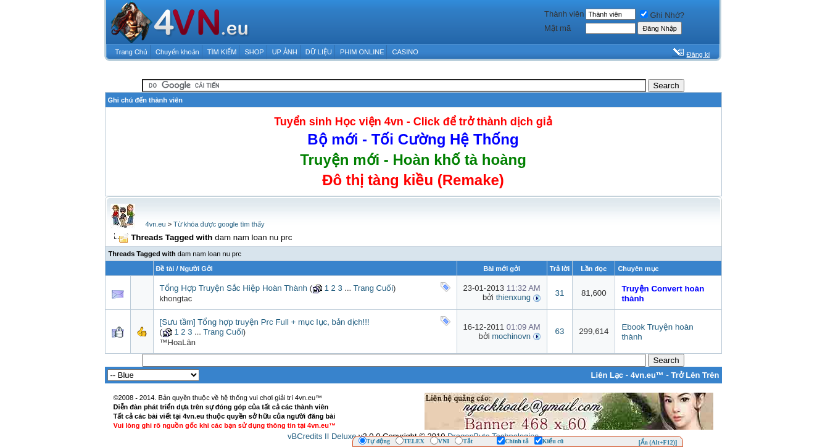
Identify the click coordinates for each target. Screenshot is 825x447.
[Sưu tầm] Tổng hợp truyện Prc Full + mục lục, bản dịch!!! (265, 322)
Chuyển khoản (177, 52)
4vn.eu (156, 224)
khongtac (176, 298)
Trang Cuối (373, 288)
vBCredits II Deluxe (322, 436)
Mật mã (557, 28)
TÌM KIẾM (222, 52)
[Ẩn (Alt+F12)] (658, 442)
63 (560, 331)
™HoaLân (178, 342)
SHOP (253, 52)
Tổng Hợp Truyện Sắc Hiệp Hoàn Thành (234, 288)
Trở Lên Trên (695, 375)
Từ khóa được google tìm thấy (218, 224)
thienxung (513, 297)
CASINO (405, 52)
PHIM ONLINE (362, 52)
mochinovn (511, 336)
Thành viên (564, 14)
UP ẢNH (284, 52)
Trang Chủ (131, 52)
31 (560, 293)
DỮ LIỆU (318, 52)
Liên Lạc (607, 375)
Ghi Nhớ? (662, 15)
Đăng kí (698, 54)
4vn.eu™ (647, 375)
